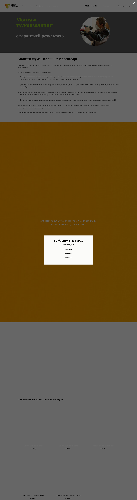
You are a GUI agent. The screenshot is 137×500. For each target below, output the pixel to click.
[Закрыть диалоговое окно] (134, 3)
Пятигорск (68, 257)
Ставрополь (68, 249)
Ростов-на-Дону (68, 244)
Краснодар (68, 253)
